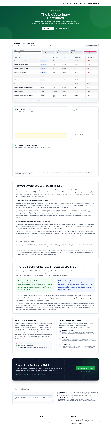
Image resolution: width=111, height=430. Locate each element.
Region (43, 50)
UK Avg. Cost (77, 57)
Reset (90, 52)
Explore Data (48, 28)
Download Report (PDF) (85, 368)
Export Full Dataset (92, 45)
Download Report (61, 28)
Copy (50, 396)
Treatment (17, 57)
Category (72, 50)
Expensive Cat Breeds (94, 3)
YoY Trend (90, 57)
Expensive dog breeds (80, 3)
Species (58, 50)
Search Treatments (19, 50)
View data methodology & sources (89, 100)
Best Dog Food (67, 3)
